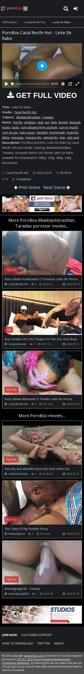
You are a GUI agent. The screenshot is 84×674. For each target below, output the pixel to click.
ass (47, 122)
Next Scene (54, 187)
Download (21, 179)
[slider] (30, 84)
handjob (42, 132)
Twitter (43, 643)
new (62, 137)
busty (15, 127)
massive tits (33, 137)
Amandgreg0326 (19, 594)
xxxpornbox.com (34, 656)
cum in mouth (68, 127)
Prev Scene (29, 187)
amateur (30, 122)
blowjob (74, 122)
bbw (54, 122)
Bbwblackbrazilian (28, 117)
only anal (73, 137)
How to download (17, 643)
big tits (18, 122)
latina (5, 137)
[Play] (6, 83)
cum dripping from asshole (39, 127)
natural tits (50, 137)
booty (6, 127)
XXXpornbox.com (11, 8)
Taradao (48, 117)
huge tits (73, 132)
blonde (63, 122)
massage (17, 137)
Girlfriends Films (18, 474)
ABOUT (59, 643)
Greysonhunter (18, 344)
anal (40, 122)
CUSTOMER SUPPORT (36, 635)
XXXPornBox (9, 22)
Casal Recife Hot (35, 22)
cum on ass (10, 132)
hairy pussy (27, 132)
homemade (57, 132)
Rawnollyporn (17, 534)
